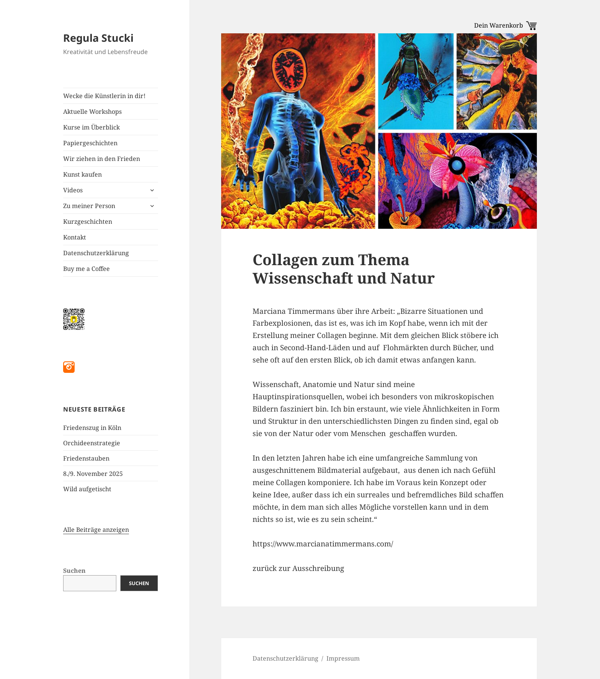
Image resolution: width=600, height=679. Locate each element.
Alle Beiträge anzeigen (96, 529)
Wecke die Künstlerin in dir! (104, 96)
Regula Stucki (98, 38)
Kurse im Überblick (91, 127)
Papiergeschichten (90, 143)
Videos (73, 190)
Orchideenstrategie (91, 443)
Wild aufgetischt (87, 489)
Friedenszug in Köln (92, 427)
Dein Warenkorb (505, 25)
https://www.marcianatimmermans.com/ (323, 544)
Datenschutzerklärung (96, 253)
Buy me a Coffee (86, 268)
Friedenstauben (86, 458)
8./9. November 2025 (93, 473)
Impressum (343, 658)
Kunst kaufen (82, 174)
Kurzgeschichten (87, 221)
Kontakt (74, 237)
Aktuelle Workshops (92, 111)
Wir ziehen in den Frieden (101, 158)
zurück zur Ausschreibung (298, 568)
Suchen (74, 570)
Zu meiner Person (89, 206)
